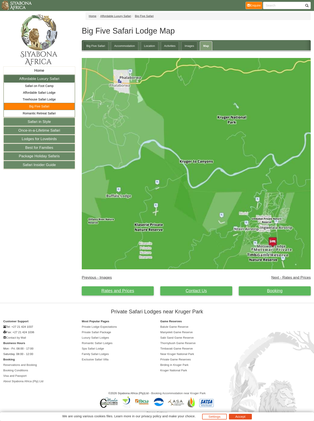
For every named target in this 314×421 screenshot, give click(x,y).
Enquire (254, 5)
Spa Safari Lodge (93, 348)
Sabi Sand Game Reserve (177, 337)
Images (189, 46)
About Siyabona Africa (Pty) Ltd (23, 381)
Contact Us (196, 290)
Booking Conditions (15, 370)
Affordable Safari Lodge (39, 92)
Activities (170, 46)
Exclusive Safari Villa (95, 359)
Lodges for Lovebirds (39, 139)
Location (149, 46)
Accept (240, 416)
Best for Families (39, 148)
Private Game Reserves (175, 359)
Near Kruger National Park (177, 354)
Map (206, 46)
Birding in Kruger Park (174, 365)
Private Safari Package (96, 332)
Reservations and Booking (20, 365)
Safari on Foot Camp (39, 86)
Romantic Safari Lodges (97, 343)
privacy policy (151, 416)
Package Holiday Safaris (39, 156)
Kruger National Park (173, 370)
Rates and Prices (117, 290)
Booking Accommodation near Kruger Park (178, 393)
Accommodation (124, 46)
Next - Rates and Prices (291, 277)
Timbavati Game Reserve (176, 348)
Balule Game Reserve (174, 326)
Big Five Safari (39, 106)
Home (39, 70)
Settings (214, 416)
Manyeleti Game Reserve (176, 332)
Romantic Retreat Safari (39, 113)
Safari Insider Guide (39, 165)
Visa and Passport (15, 375)
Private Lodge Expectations (99, 326)
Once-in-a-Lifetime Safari (39, 130)
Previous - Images (97, 277)
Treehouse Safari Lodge (39, 99)
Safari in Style (39, 122)
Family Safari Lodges (95, 354)
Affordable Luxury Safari (39, 79)
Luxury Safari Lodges (95, 337)
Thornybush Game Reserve (178, 343)
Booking (274, 290)
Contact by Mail (16, 337)
